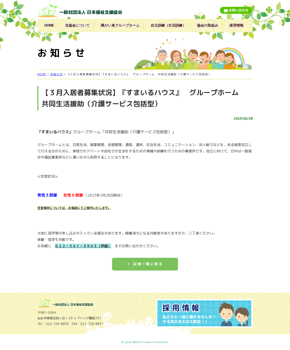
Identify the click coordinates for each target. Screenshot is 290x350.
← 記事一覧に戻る (145, 264)
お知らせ (56, 74)
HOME (49, 25)
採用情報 (236, 25)
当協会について (77, 25)
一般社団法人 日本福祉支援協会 (90, 12)
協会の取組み (207, 25)
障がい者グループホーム (120, 25)
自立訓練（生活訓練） (168, 25)
